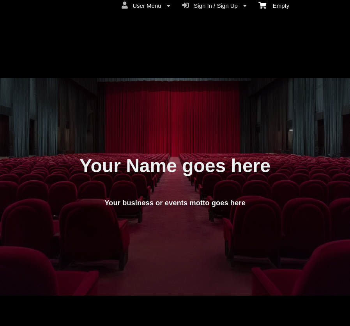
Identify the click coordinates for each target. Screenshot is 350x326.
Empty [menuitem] (273, 5)
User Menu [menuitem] (146, 5)
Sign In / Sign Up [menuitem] (214, 5)
